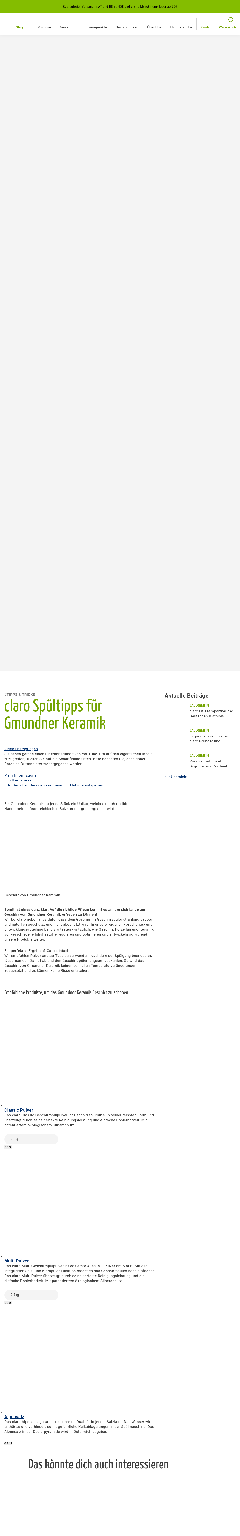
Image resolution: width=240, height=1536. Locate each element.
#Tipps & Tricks (19, 694)
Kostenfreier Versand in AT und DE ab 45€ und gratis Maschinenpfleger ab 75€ (120, 7)
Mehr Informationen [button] (21, 775)
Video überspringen (21, 749)
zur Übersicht (176, 777)
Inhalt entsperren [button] (19, 780)
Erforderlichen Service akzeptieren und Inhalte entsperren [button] (53, 785)
